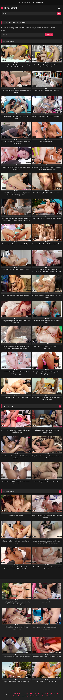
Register (40, 2)
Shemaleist (9, 8)
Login (34, 2)
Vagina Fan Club (30, 696)
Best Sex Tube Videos (43, 696)
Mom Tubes (30, 694)
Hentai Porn (46, 694)
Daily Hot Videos (20, 694)
